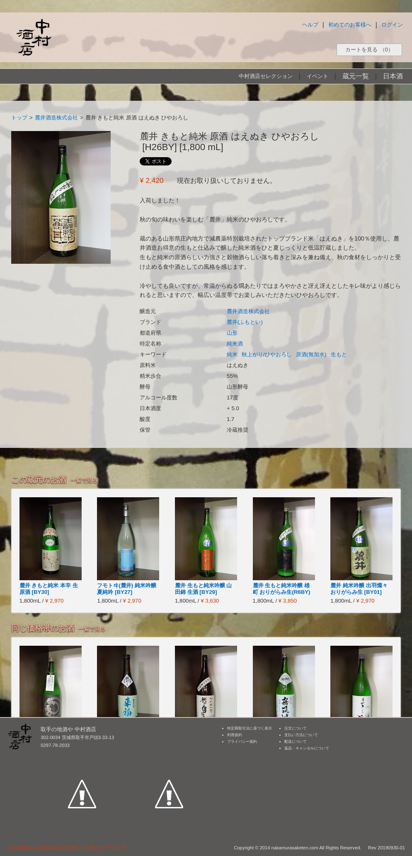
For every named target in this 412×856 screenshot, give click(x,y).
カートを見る (369, 49)
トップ (19, 117)
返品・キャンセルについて (306, 748)
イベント (317, 76)
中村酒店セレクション (266, 76)
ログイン (392, 25)
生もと (339, 354)
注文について (295, 728)
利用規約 (234, 735)
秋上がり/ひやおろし (267, 354)
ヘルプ (310, 25)
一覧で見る (83, 480)
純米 (232, 354)
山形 (232, 333)
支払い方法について (301, 735)
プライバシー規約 (242, 741)
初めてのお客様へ (349, 25)
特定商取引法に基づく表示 (249, 728)
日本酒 (393, 76)
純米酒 (235, 343)
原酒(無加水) (311, 354)
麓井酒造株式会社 (56, 117)
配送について (295, 741)
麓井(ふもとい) (245, 322)
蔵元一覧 (355, 76)
